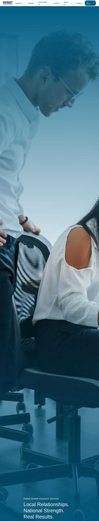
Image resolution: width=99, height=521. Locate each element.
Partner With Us (42, 3)
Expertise (31, 3)
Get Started (90, 3)
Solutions (19, 3)
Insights (80, 3)
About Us (68, 3)
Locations (56, 3)
